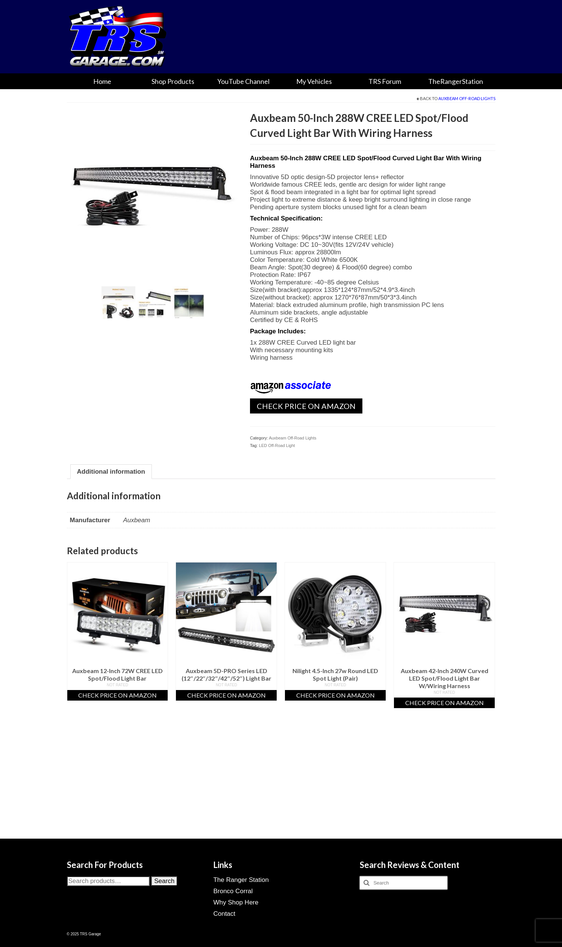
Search (164, 881)
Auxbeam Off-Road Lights (466, 98)
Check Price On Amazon (306, 405)
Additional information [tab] (111, 471)
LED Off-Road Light (277, 445)
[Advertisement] (281, 783)
